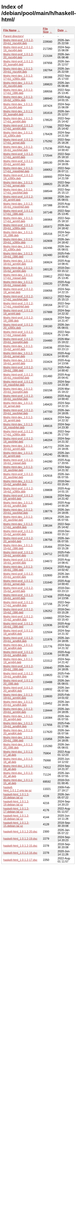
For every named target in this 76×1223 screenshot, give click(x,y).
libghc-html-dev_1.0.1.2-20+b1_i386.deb (18, 739)
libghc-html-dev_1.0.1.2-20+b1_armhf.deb (18, 447)
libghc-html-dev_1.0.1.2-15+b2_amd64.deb (18, 483)
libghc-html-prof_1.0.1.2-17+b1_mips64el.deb (18, 305)
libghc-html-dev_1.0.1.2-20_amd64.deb (18, 732)
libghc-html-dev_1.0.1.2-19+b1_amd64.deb (18, 725)
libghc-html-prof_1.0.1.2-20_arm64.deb (18, 540)
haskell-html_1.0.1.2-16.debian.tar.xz (16, 817)
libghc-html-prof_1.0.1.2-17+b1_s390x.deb (18, 433)
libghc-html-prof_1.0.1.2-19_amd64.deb (18, 632)
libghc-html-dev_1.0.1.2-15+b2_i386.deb (18, 547)
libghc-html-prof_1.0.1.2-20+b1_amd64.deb (18, 639)
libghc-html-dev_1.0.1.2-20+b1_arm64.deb (18, 710)
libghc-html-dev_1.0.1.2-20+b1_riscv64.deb (18, 70)
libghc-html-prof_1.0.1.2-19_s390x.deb (18, 177)
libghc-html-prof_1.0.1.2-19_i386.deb (18, 319)
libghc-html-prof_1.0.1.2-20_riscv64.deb (18, 56)
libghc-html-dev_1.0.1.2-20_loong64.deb (18, 113)
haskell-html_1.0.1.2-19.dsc (20, 838)
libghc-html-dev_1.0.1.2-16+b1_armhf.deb (18, 362)
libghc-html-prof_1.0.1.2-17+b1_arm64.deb (18, 127)
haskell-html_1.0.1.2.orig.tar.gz (17, 789)
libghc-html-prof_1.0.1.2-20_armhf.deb (18, 198)
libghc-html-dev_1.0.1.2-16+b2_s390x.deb (18, 99)
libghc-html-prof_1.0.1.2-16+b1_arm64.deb (18, 561)
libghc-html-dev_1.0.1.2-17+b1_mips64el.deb (18, 170)
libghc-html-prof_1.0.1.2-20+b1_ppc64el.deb (18, 412)
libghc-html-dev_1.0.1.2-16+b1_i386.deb (18, 568)
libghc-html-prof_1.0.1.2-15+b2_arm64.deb (18, 533)
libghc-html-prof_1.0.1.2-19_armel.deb (18, 291)
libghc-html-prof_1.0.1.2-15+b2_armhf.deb (18, 590)
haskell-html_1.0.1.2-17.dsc (20, 859)
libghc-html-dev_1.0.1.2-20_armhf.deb (18, 454)
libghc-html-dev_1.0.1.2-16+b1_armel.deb (18, 355)
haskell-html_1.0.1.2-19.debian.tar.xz (16, 803)
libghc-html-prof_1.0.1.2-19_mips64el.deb (18, 383)
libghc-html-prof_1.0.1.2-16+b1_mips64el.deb (18, 376)
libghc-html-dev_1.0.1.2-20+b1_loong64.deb (18, 390)
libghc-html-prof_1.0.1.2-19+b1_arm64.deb (18, 554)
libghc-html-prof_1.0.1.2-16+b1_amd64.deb (18, 654)
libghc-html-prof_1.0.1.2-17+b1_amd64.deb (18, 604)
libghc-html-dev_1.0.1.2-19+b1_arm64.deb (18, 696)
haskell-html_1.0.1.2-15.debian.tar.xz (16, 824)
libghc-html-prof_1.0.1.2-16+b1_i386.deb (18, 625)
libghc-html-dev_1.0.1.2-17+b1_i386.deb (18, 91)
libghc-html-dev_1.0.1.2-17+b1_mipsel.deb (18, 276)
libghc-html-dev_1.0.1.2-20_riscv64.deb (18, 84)
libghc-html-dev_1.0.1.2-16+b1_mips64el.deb (18, 205)
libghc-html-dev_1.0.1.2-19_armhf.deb (18, 419)
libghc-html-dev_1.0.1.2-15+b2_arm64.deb (18, 269)
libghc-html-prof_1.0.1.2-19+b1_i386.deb (18, 369)
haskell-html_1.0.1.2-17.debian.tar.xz (16, 810)
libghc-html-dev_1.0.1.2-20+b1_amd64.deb (18, 703)
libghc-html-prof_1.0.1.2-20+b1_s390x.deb (18, 227)
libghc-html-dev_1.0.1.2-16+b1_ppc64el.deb (18, 148)
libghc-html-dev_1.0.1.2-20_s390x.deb (18, 248)
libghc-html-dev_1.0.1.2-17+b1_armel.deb (18, 184)
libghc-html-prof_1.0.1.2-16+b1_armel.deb (18, 582)
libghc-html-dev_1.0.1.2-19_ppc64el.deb (18, 469)
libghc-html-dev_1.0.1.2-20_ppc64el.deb (18, 518)
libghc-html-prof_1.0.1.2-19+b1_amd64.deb (18, 675)
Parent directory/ (13, 36)
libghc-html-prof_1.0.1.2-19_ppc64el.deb (18, 440)
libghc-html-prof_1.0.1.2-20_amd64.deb (18, 689)
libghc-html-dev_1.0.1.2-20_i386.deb (18, 746)
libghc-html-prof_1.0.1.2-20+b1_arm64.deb (18, 575)
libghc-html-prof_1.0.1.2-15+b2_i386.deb (18, 611)
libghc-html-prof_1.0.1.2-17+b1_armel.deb (18, 141)
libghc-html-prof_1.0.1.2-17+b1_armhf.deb (18, 156)
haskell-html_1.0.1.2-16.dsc (20, 852)
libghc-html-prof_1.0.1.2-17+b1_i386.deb (18, 212)
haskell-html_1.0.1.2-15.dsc (20, 845)
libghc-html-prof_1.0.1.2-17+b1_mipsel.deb (18, 333)
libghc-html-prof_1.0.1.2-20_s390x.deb (18, 326)
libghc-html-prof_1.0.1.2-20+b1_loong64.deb (18, 341)
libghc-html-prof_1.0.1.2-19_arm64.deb (18, 497)
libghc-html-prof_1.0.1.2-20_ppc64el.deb (18, 476)
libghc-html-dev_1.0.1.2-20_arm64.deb (18, 718)
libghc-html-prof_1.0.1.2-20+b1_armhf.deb (18, 163)
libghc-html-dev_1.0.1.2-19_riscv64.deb (18, 106)
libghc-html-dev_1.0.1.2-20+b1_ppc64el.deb (18, 511)
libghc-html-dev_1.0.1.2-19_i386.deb (18, 234)
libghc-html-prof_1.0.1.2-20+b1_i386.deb (18, 668)
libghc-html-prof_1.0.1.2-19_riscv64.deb (18, 49)
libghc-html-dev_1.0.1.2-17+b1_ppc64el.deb (18, 191)
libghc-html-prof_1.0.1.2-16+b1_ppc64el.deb (18, 397)
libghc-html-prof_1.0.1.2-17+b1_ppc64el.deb (18, 298)
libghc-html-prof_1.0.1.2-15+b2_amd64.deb (18, 618)
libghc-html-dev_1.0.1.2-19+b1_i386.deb (18, 255)
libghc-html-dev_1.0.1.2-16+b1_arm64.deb (18, 262)
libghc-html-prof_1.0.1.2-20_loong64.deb (18, 63)
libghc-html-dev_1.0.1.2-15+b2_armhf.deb (18, 348)
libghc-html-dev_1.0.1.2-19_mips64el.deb (18, 426)
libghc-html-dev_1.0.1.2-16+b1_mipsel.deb (18, 284)
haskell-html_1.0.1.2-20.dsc (20, 831)
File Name (10, 30)
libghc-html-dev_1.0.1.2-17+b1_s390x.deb (18, 77)
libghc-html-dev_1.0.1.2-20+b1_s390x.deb (18, 241)
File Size (46, 30)
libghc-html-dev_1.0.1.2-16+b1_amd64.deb (18, 504)
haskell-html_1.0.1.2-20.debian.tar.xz (16, 796)
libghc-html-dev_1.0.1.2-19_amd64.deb (18, 647)
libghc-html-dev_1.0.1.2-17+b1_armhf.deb (18, 220)
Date (61, 30)
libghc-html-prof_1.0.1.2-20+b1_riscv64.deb (18, 42)
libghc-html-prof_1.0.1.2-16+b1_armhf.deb (18, 597)
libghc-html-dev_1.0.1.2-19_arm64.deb (18, 661)
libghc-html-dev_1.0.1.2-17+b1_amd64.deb (18, 526)
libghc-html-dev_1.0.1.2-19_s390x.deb (18, 134)
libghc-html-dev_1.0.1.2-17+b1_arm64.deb (18, 120)
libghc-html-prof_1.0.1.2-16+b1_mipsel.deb (18, 462)
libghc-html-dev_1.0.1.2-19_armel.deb (18, 405)
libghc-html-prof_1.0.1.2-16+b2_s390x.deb (18, 490)
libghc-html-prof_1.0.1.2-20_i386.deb (18, 682)
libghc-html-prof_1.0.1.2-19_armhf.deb (18, 312)
